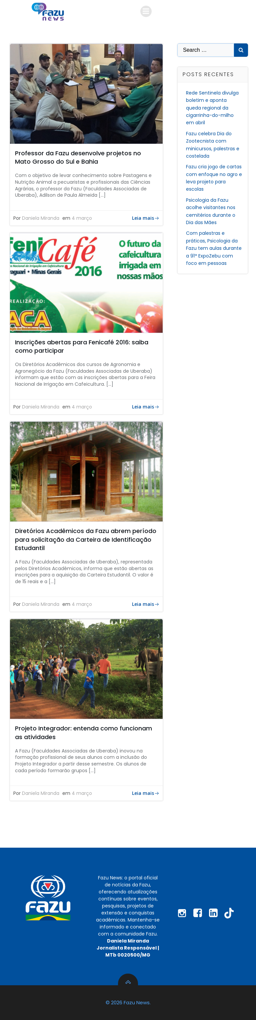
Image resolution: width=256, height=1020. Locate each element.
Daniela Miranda (40, 218)
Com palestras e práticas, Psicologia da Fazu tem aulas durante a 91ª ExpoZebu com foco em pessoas (214, 248)
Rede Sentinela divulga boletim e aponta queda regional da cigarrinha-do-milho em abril (212, 108)
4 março (82, 218)
